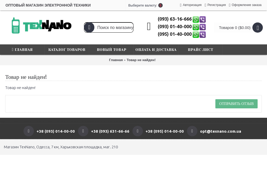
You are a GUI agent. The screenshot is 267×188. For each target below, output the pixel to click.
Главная (116, 60)
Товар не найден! (141, 60)
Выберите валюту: (133, 5)
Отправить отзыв (236, 104)
